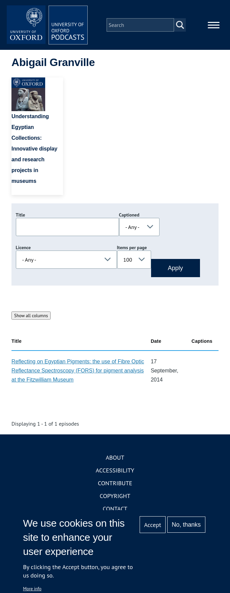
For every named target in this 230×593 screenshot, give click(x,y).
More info (32, 589)
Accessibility (115, 470)
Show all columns (31, 315)
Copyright (115, 496)
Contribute (115, 483)
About (115, 457)
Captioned (129, 215)
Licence (23, 247)
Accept (152, 525)
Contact (115, 509)
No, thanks (186, 524)
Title (20, 215)
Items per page (132, 247)
